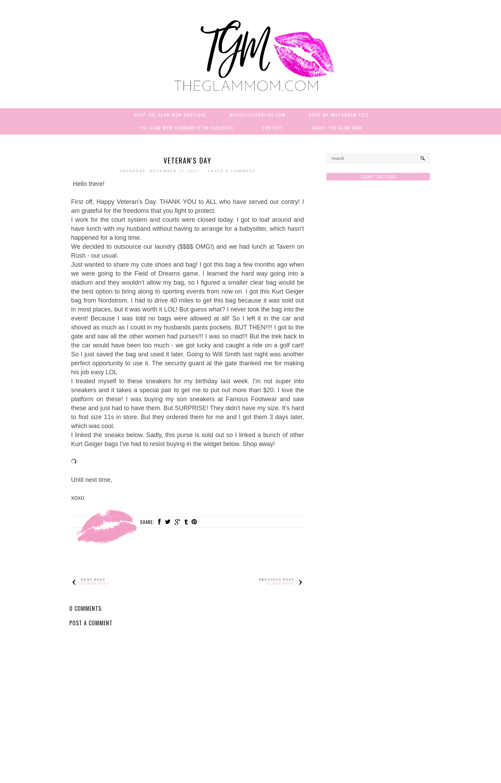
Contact (272, 128)
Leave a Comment (232, 171)
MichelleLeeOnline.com (257, 115)
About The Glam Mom (337, 128)
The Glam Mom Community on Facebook (186, 128)
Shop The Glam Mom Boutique (170, 115)
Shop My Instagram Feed (339, 115)
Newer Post (95, 583)
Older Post (280, 583)
